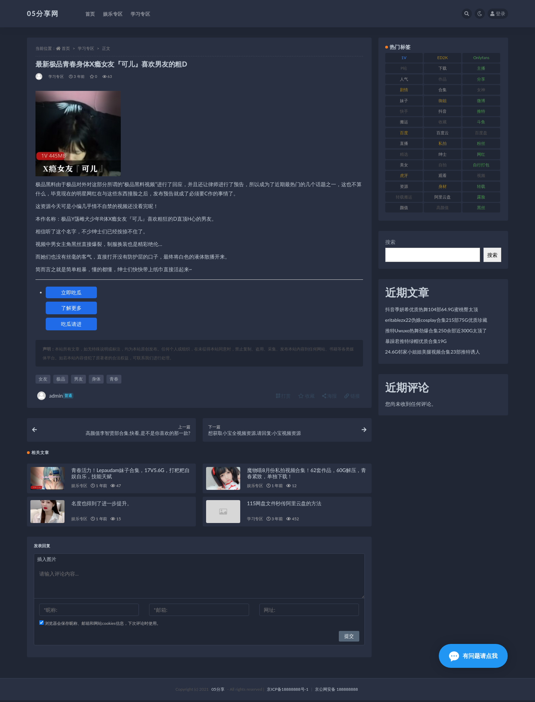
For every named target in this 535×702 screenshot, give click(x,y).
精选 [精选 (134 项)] (404, 154)
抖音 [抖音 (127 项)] (442, 111)
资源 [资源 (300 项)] (404, 186)
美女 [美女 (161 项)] (404, 164)
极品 (60, 379)
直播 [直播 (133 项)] (404, 143)
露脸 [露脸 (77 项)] (481, 196)
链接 (352, 396)
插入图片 (46, 561)
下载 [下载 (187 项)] (442, 68)
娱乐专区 (79, 487)
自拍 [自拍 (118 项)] (442, 164)
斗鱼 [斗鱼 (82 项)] (481, 121)
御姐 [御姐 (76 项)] (442, 100)
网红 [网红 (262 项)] (481, 154)
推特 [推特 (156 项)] (481, 111)
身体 (96, 379)
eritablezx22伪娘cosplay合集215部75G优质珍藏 (436, 320)
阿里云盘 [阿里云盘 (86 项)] (442, 196)
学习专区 (86, 48)
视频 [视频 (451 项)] (481, 175)
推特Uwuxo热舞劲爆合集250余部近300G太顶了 (436, 330)
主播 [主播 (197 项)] (481, 68)
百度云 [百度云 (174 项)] (442, 132)
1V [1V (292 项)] (403, 57)
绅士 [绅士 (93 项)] (442, 154)
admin (55, 395)
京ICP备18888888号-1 (287, 690)
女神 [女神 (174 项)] (481, 89)
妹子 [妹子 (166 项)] (404, 100)
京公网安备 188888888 (336, 690)
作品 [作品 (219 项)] (442, 79)
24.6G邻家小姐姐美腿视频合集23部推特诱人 (432, 352)
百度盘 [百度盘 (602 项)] (481, 132)
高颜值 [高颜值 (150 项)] (442, 207)
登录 (497, 13)
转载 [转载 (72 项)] (481, 186)
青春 (114, 379)
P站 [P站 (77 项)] (404, 68)
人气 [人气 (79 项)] (404, 79)
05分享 (218, 690)
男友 (78, 379)
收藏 (306, 396)
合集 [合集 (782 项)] (442, 89)
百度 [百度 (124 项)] (404, 132)
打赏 (283, 396)
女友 (43, 379)
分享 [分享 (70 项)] (481, 79)
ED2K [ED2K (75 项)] (442, 57)
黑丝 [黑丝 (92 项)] (481, 207)
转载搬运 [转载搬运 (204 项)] (404, 196)
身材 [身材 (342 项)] (442, 186)
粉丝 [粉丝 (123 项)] (481, 143)
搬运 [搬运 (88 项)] (404, 121)
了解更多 (71, 308)
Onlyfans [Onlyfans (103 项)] (481, 57)
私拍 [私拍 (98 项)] (442, 143)
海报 (329, 396)
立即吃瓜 (71, 292)
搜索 (390, 242)
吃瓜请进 (71, 324)
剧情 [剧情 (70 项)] (404, 89)
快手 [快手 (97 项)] (404, 111)
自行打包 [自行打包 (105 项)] (481, 164)
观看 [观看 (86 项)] (442, 175)
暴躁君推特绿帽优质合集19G (416, 341)
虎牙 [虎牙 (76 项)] (404, 175)
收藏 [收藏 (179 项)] (442, 121)
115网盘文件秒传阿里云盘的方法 (284, 505)
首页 (66, 48)
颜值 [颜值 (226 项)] (404, 207)
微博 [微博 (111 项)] (481, 100)
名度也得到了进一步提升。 (101, 505)
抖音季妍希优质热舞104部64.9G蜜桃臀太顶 (431, 309)
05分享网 (43, 13)
